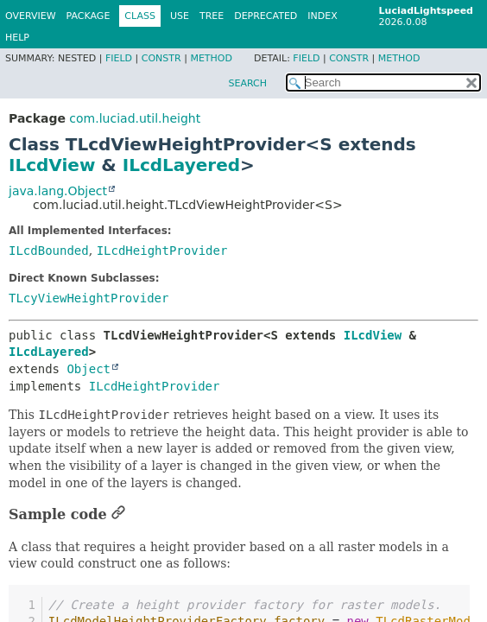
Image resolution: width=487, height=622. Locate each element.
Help (17, 37)
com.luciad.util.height (134, 118)
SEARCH (247, 83)
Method (211, 58)
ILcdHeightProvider (162, 250)
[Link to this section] (118, 514)
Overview (30, 16)
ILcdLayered (181, 165)
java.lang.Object (58, 191)
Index (322, 16)
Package (88, 16)
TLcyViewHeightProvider (88, 298)
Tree (211, 16)
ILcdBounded (49, 250)
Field (118, 58)
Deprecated (265, 16)
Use (179, 16)
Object (88, 369)
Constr (161, 58)
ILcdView (52, 165)
